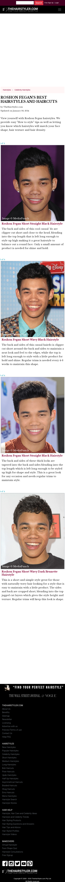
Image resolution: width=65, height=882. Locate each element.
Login (57, 3)
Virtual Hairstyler (9, 845)
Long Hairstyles (9, 764)
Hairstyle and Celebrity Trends (15, 817)
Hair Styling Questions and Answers (18, 824)
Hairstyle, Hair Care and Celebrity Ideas (19, 813)
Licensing (6, 723)
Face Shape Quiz (9, 848)
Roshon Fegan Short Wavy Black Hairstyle (30, 339)
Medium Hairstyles (10, 761)
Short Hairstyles (9, 757)
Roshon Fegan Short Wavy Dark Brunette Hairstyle (30, 573)
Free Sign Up (48, 3)
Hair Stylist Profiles (10, 831)
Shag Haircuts (8, 789)
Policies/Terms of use (12, 730)
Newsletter (7, 719)
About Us (6, 709)
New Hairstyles (9, 747)
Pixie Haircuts (8, 771)
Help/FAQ (6, 737)
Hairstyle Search (9, 799)
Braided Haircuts (9, 785)
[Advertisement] (32, 51)
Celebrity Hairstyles (10, 754)
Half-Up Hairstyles (10, 778)
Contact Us (7, 733)
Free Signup (7, 855)
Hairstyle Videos (9, 834)
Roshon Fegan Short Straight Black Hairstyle (32, 223)
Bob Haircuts (8, 768)
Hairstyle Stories (9, 803)
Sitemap (6, 716)
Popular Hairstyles (10, 751)
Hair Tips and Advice (11, 827)
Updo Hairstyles (9, 775)
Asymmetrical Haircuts (12, 782)
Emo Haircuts (8, 792)
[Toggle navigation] (59, 9)
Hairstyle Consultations (12, 852)
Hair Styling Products (11, 820)
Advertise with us (10, 726)
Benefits (5, 712)
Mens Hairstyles (9, 796)
